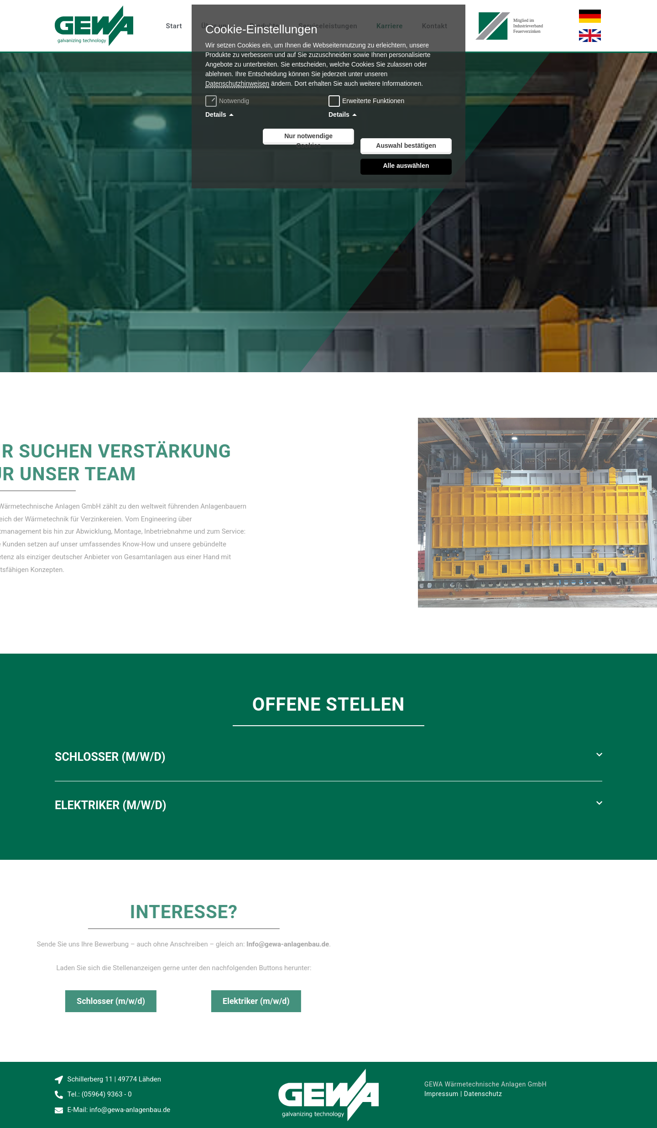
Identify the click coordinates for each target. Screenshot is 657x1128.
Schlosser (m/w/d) (110, 757)
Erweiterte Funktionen (373, 100)
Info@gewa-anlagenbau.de (80, 944)
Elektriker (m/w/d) (111, 805)
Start (174, 26)
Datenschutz (483, 1093)
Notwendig (228, 100)
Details (215, 114)
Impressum (441, 1093)
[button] (328, 757)
